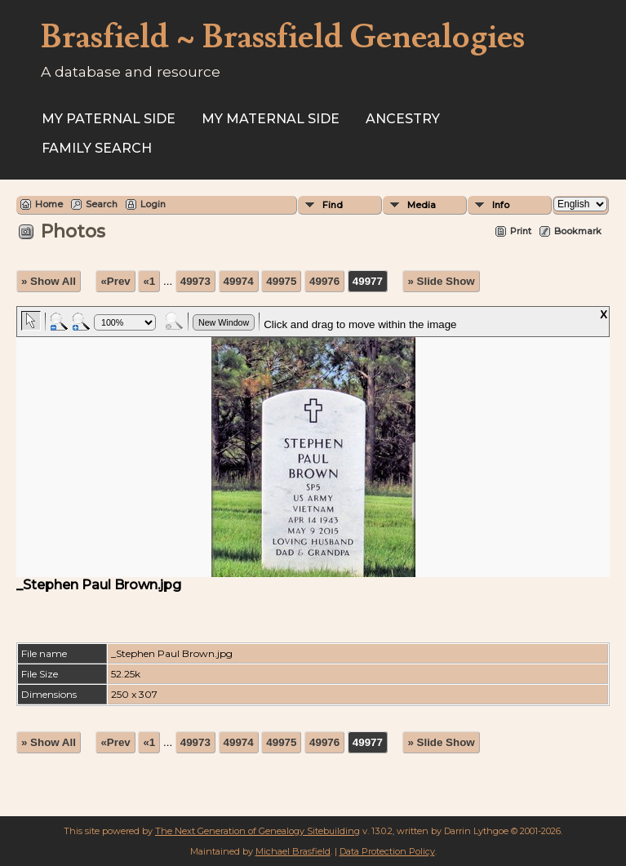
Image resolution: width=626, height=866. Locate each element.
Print (520, 231)
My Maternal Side (271, 119)
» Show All (48, 281)
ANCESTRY (403, 119)
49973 (195, 281)
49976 (324, 281)
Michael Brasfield (293, 851)
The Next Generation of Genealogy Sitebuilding (257, 831)
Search (102, 204)
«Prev (115, 281)
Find (332, 205)
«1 (149, 281)
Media (421, 205)
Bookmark (578, 231)
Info (500, 205)
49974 (239, 281)
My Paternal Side (108, 119)
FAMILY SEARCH (97, 148)
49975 (281, 281)
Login (153, 204)
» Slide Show (440, 281)
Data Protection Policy (387, 851)
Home (49, 204)
